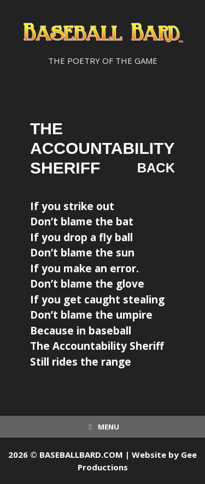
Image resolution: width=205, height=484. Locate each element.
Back (156, 167)
